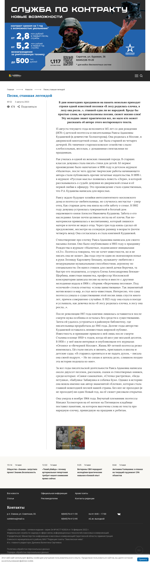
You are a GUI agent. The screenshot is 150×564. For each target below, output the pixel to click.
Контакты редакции (84, 498)
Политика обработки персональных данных (28, 549)
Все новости (13, 493)
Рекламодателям (49, 498)
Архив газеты (81, 493)
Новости (28, 90)
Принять (143, 559)
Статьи (10, 498)
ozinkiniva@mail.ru (15, 519)
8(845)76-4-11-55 (69, 514)
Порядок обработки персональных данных (28, 552)
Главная (10, 90)
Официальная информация (54, 493)
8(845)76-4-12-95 (69, 519)
